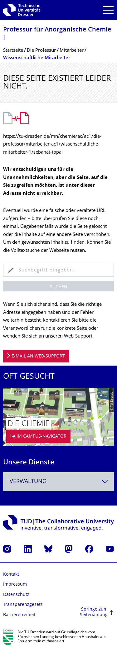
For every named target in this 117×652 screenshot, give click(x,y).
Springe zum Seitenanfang (94, 612)
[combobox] (58, 481)
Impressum (15, 584)
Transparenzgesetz (23, 605)
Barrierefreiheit (19, 615)
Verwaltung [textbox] (28, 481)
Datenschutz (16, 595)
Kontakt (11, 575)
